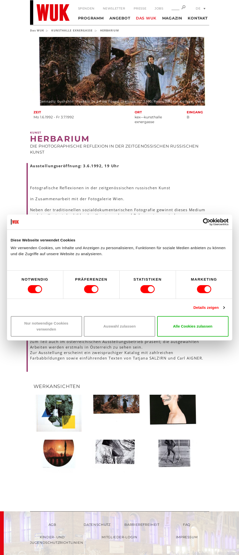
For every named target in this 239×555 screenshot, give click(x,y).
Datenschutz (97, 525)
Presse (140, 8)
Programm (91, 18)
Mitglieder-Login (119, 537)
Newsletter (114, 8)
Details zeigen (206, 307)
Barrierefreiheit (141, 525)
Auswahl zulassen (119, 326)
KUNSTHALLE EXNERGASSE (72, 30)
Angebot (119, 18)
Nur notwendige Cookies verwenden (46, 326)
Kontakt (197, 18)
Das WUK (146, 18)
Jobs (159, 8)
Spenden (86, 8)
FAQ (186, 525)
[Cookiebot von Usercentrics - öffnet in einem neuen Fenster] (206, 222)
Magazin (172, 18)
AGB (52, 525)
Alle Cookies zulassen (192, 326)
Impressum (187, 537)
